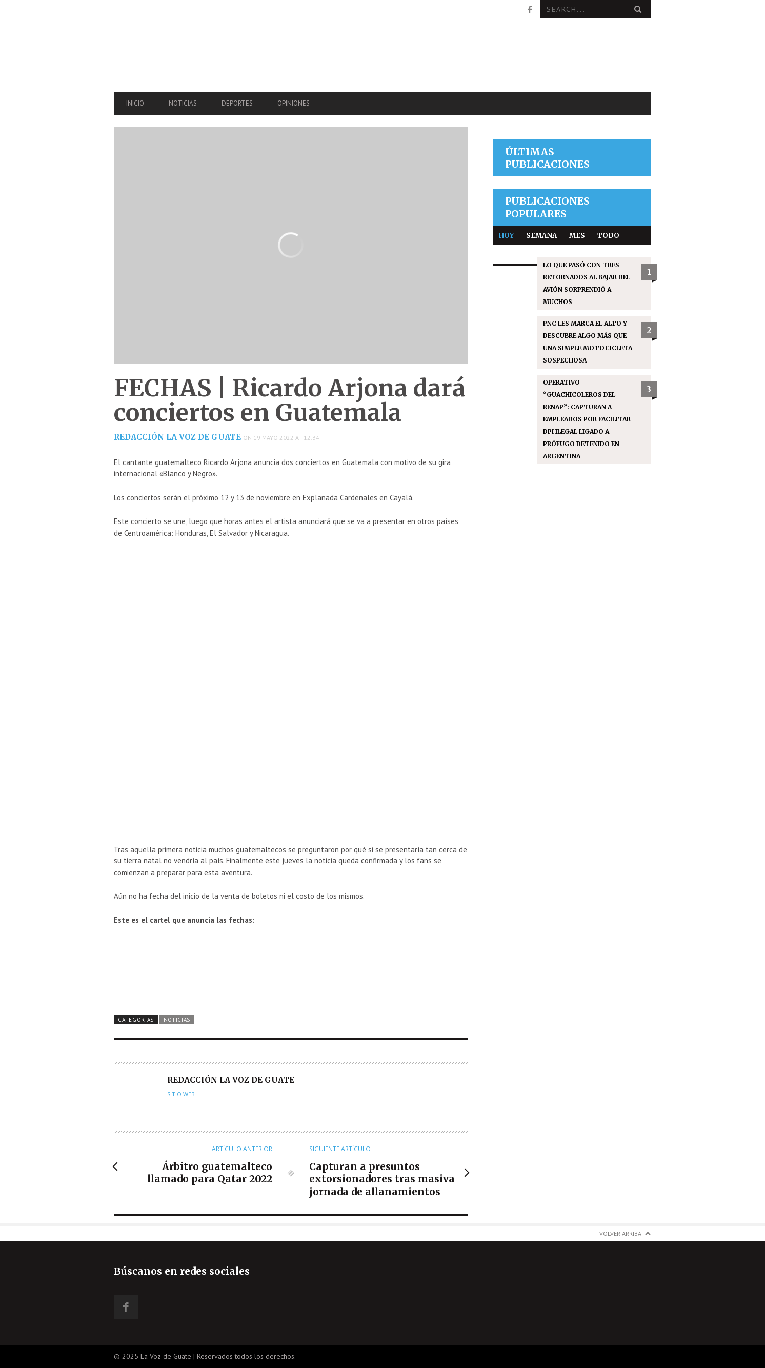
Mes (577, 235)
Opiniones (293, 103)
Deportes (237, 103)
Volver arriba (620, 1233)
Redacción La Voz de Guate (177, 437)
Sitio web (181, 1094)
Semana (541, 235)
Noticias (183, 103)
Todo (608, 235)
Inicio (135, 103)
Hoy (506, 235)
